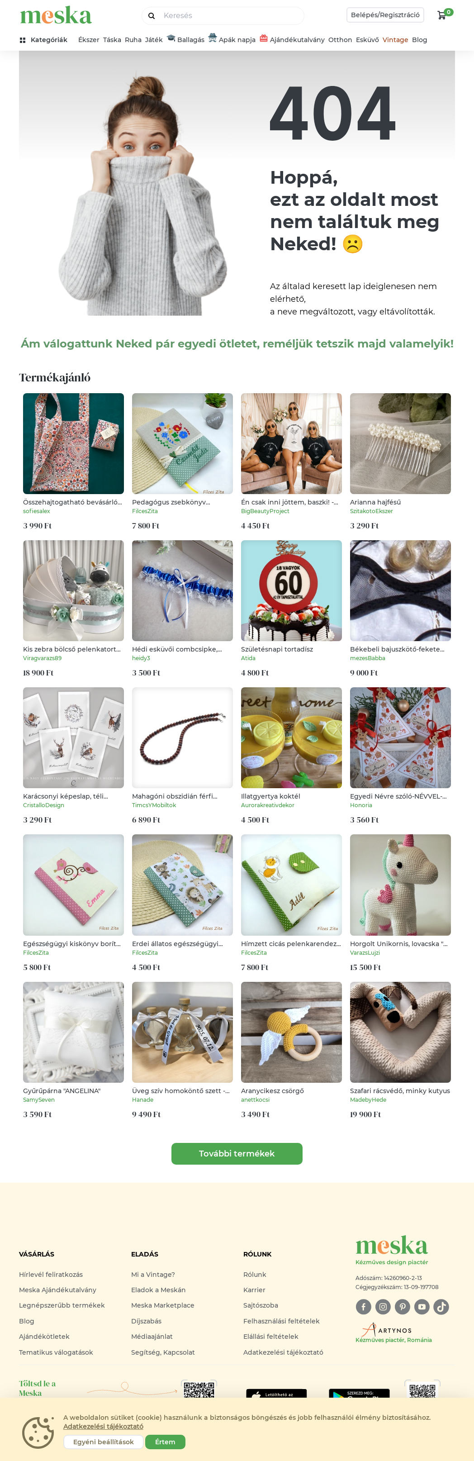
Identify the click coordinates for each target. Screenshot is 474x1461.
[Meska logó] (405, 1250)
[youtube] (422, 1307)
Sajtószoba (260, 1305)
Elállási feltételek (271, 1337)
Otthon (340, 40)
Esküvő (367, 40)
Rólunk (254, 1275)
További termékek (237, 1154)
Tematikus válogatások (56, 1352)
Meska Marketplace (162, 1305)
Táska (112, 40)
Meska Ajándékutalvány (57, 1290)
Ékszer (89, 40)
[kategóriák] (47, 40)
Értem (165, 1442)
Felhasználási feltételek (281, 1321)
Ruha (133, 40)
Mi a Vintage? (153, 1275)
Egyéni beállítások (103, 1442)
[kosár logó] (441, 15)
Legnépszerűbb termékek (62, 1305)
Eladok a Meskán (158, 1290)
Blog (419, 40)
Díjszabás (146, 1321)
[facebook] (363, 1307)
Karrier (254, 1290)
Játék (154, 40)
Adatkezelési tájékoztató (283, 1352)
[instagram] (383, 1307)
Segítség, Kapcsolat (163, 1352)
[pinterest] (402, 1307)
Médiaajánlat (152, 1337)
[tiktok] (441, 1307)
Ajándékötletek (44, 1337)
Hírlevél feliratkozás (51, 1275)
